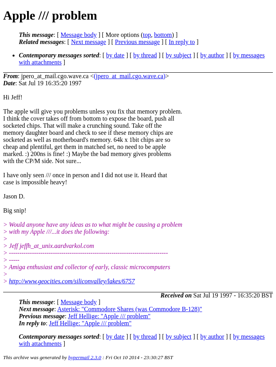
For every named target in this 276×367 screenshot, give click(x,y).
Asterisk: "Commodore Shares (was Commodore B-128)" (129, 309)
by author (212, 55)
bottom (163, 34)
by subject (178, 55)
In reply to (182, 42)
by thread (145, 55)
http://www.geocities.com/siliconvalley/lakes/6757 (72, 281)
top (147, 34)
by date (115, 55)
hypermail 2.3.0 (84, 357)
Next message (88, 42)
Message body (78, 34)
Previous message (137, 42)
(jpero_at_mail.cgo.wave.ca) (130, 76)
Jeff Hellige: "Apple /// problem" (109, 316)
